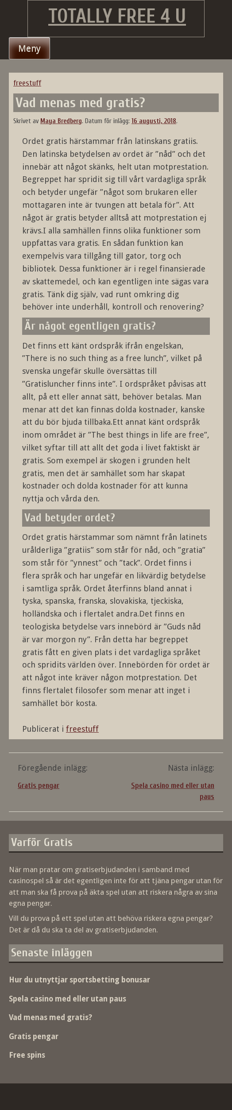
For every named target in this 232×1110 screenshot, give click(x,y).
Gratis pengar (38, 785)
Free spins (27, 1055)
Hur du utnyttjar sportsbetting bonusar (79, 979)
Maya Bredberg (61, 121)
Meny (29, 48)
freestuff (27, 83)
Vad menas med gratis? (50, 1017)
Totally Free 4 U (117, 16)
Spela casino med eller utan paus (67, 998)
